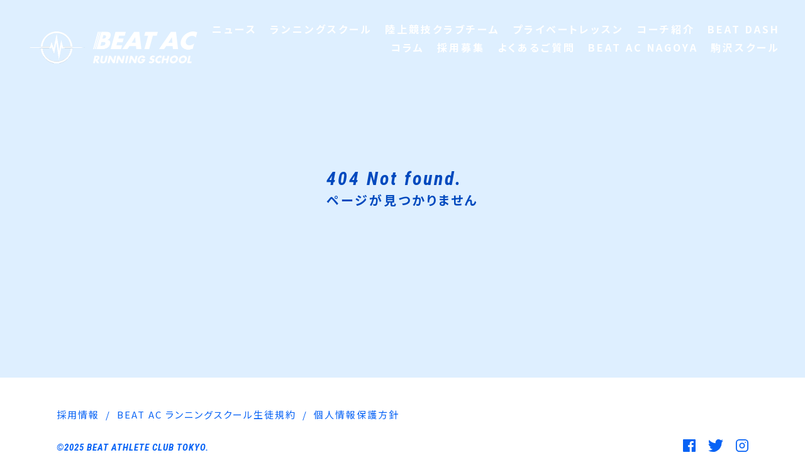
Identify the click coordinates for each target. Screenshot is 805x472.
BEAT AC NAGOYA (643, 47)
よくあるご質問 (536, 47)
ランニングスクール (321, 29)
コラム (408, 47)
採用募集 (461, 47)
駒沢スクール (745, 47)
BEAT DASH (744, 29)
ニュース (234, 29)
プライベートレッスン (568, 29)
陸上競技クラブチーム (442, 29)
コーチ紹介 (665, 29)
